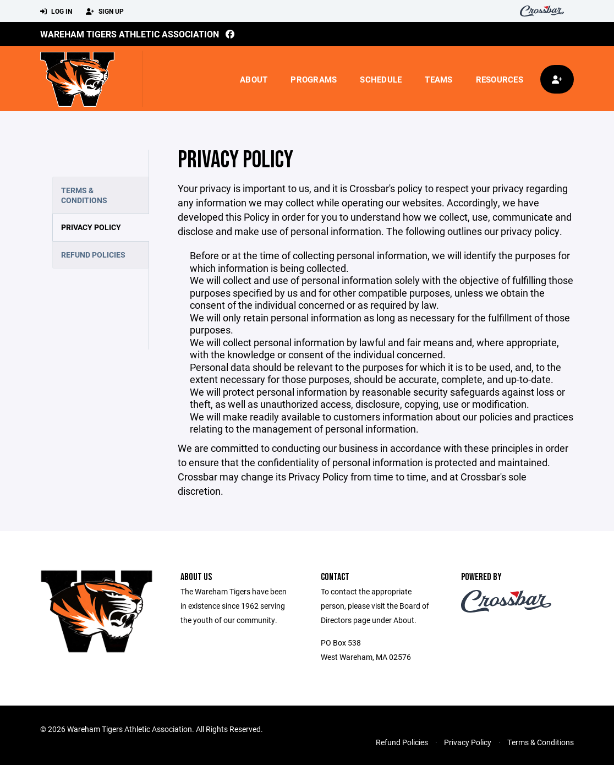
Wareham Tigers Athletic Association (129, 34)
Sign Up (105, 12)
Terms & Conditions (84, 195)
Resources (499, 79)
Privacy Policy (91, 227)
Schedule (381, 79)
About (253, 79)
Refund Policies (93, 254)
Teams (438, 79)
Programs (313, 79)
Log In (56, 12)
